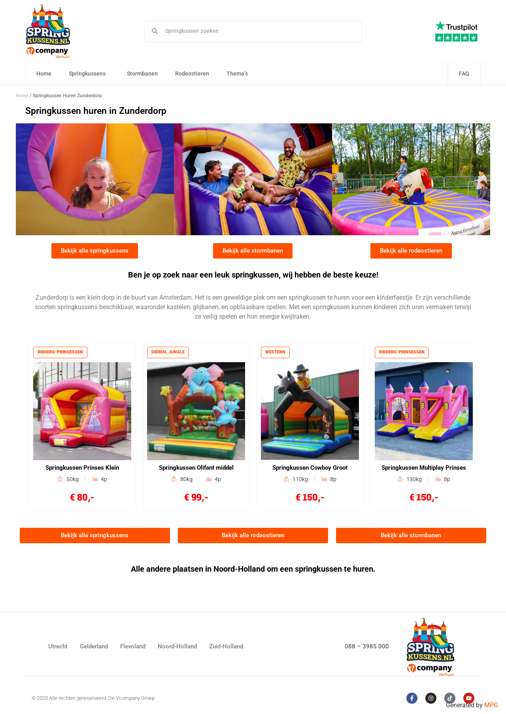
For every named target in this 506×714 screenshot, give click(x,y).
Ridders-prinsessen (60, 352)
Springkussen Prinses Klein (82, 468)
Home (44, 74)
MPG (491, 705)
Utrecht (58, 648)
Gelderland (94, 648)
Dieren (159, 352)
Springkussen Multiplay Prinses (423, 468)
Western (276, 352)
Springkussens (89, 74)
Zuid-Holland (226, 648)
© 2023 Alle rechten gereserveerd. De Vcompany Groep (93, 700)
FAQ (464, 74)
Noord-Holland (177, 648)
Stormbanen (142, 74)
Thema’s (239, 74)
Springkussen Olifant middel (196, 468)
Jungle (177, 352)
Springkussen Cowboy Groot (309, 468)
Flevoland (132, 648)
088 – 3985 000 (367, 647)
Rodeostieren (193, 74)
